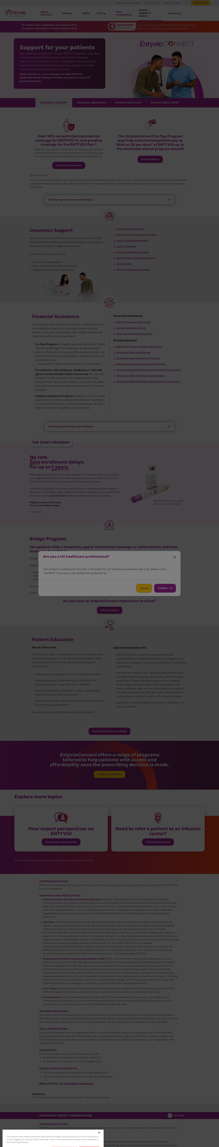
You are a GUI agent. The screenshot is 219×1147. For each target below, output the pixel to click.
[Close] (99, 1143)
